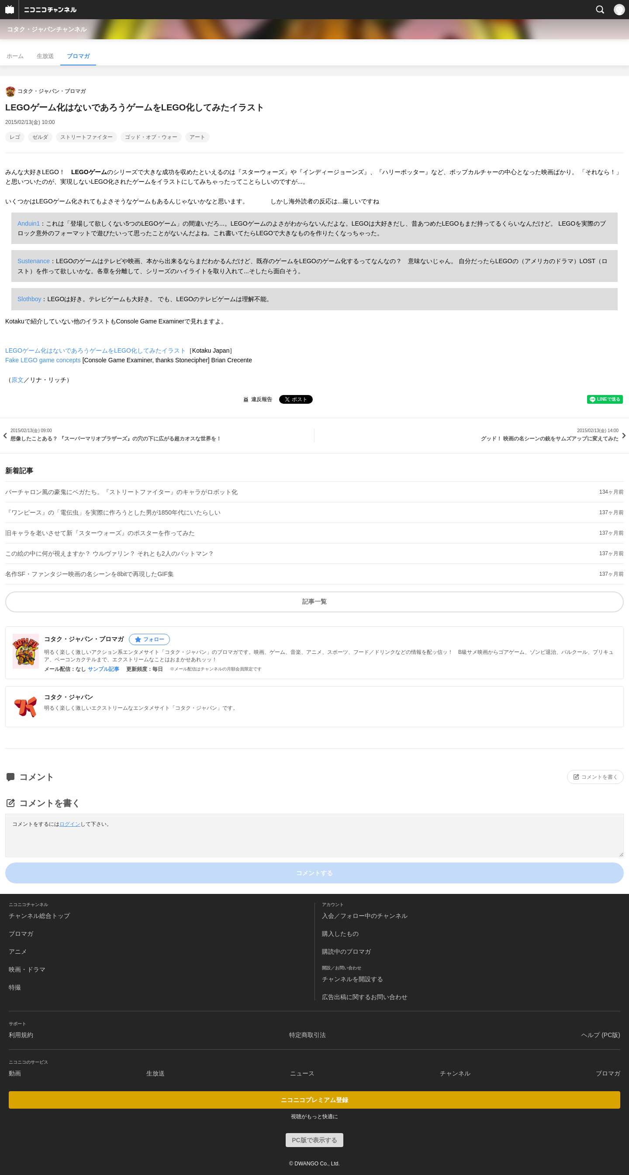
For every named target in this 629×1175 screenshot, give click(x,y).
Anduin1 (28, 223)
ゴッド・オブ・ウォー (151, 137)
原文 (17, 379)
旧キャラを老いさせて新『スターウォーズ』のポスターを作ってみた (100, 533)
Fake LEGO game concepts (43, 360)
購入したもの (340, 933)
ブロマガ (78, 56)
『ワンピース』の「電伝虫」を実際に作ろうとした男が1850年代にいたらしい (113, 512)
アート (197, 137)
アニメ (18, 951)
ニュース (302, 1073)
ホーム (15, 56)
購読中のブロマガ (346, 951)
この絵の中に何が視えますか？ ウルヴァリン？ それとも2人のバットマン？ (109, 553)
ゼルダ (40, 137)
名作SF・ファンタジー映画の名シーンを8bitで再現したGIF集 (89, 574)
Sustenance (33, 261)
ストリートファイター (86, 137)
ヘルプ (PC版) (600, 1034)
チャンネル (455, 1073)
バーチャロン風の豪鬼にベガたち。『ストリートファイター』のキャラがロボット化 (121, 492)
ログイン (69, 824)
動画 (15, 1073)
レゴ (15, 137)
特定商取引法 (307, 1034)
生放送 (45, 56)
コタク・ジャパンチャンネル (46, 29)
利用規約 (21, 1034)
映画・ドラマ (27, 969)
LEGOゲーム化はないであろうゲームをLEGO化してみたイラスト (95, 350)
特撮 (15, 987)
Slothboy (29, 298)
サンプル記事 (103, 669)
